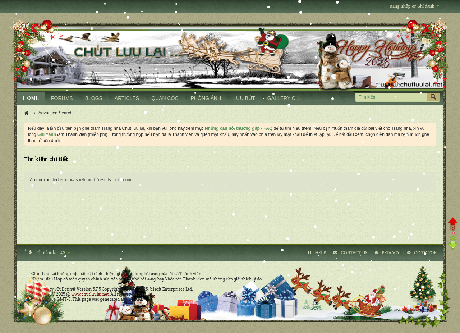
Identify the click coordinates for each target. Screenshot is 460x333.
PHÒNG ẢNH (206, 98)
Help (320, 252)
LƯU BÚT (244, 98)
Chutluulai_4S (52, 253)
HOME (31, 98)
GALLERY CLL (284, 98)
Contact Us (354, 252)
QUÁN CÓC (164, 98)
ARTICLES (127, 98)
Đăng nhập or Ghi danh (414, 6)
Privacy (391, 252)
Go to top (425, 252)
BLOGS (93, 98)
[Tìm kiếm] (391, 97)
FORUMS (62, 98)
